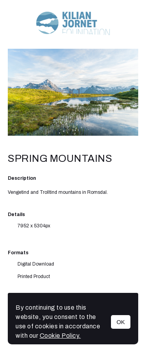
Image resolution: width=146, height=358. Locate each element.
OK (120, 322)
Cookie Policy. (60, 335)
